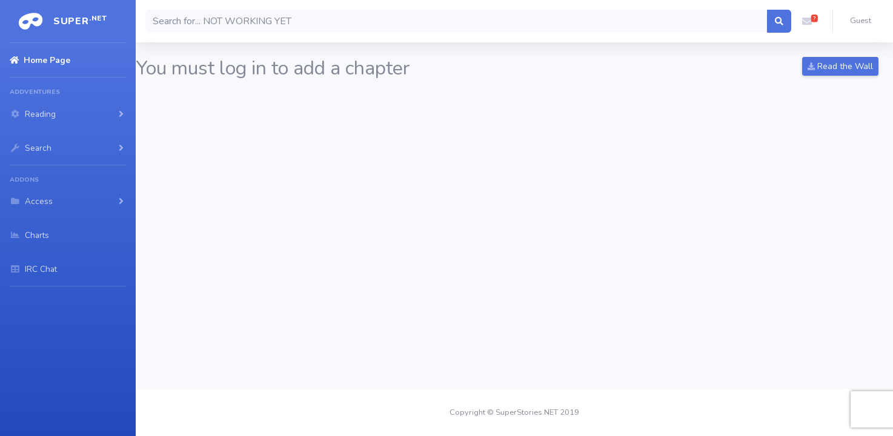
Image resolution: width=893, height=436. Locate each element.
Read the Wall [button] (840, 66)
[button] (807, 21)
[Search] (456, 21)
